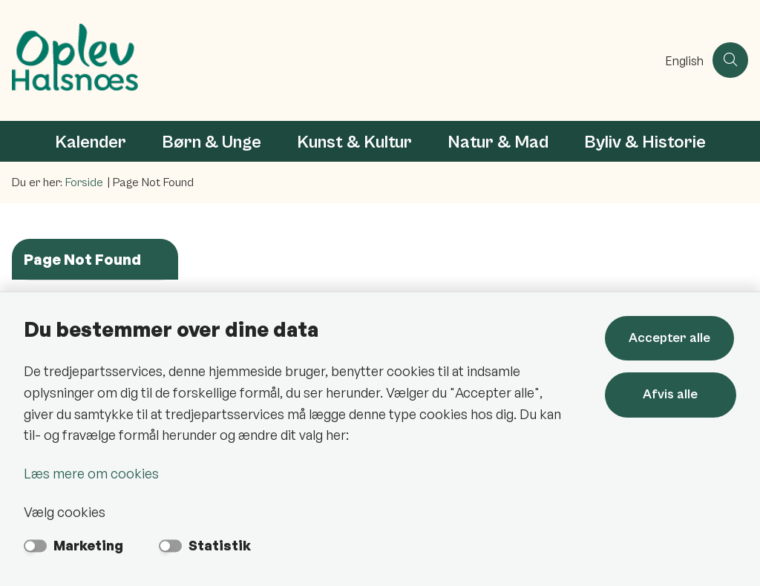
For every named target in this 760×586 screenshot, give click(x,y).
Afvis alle (671, 394)
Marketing (88, 545)
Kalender (90, 142)
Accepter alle (671, 338)
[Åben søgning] (730, 60)
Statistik (220, 545)
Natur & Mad (498, 142)
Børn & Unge (211, 142)
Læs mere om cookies (91, 473)
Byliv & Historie (645, 142)
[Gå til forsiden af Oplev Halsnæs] (328, 60)
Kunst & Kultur (354, 142)
